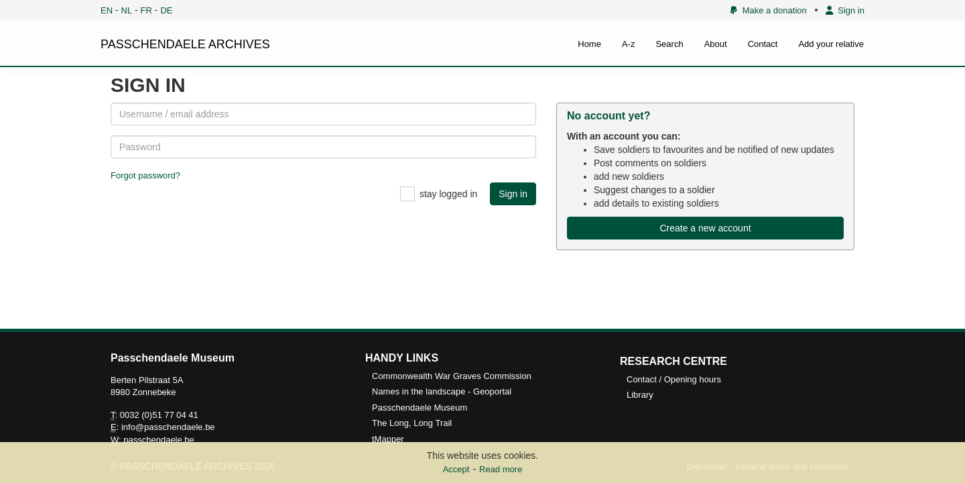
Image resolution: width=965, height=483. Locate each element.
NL (127, 10)
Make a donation (768, 10)
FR (146, 10)
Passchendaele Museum (419, 407)
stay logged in (448, 194)
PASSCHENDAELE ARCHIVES (185, 44)
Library (640, 395)
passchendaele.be (158, 440)
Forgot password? (145, 175)
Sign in (845, 10)
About (715, 44)
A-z (628, 44)
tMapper (388, 439)
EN (107, 10)
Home (589, 44)
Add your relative (831, 44)
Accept (456, 469)
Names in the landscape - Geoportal (441, 391)
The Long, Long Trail (412, 423)
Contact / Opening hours (674, 379)
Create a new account (705, 228)
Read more (500, 469)
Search (669, 44)
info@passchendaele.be (168, 427)
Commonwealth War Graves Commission (451, 376)
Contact (763, 44)
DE (166, 10)
